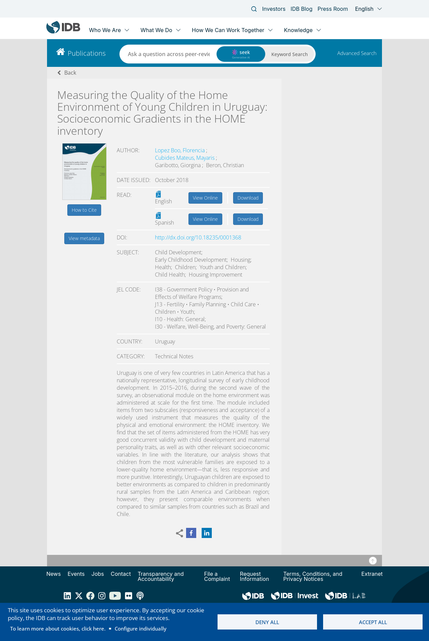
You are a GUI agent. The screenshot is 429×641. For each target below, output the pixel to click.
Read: (124, 195)
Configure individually (140, 628)
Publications (87, 53)
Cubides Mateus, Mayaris (185, 157)
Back (70, 72)
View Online (205, 198)
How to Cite (84, 210)
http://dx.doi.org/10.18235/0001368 (198, 237)
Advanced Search (357, 53)
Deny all (267, 622)
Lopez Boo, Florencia (180, 150)
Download (248, 198)
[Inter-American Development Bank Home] (63, 32)
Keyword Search (289, 54)
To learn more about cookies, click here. (58, 628)
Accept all (373, 622)
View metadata (84, 238)
